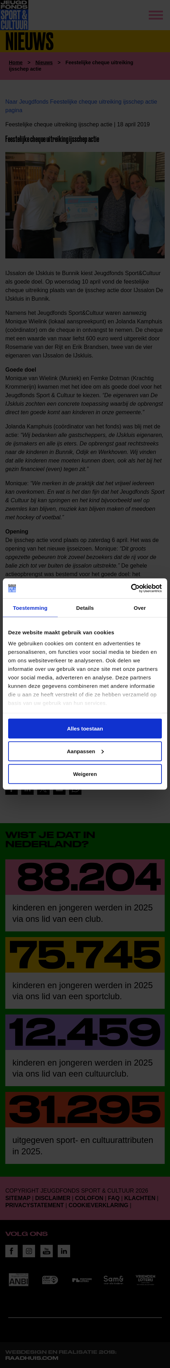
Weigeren (85, 774)
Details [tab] (85, 607)
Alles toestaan (85, 728)
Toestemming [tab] (30, 607)
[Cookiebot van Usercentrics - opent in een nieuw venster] (131, 588)
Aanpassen (85, 751)
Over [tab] (140, 607)
